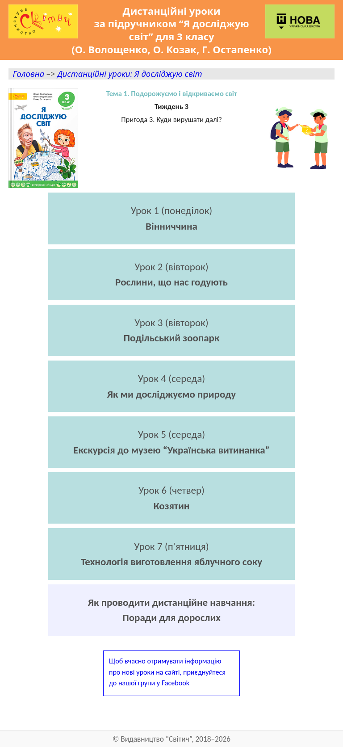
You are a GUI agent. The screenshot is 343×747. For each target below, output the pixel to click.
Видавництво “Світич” (156, 739)
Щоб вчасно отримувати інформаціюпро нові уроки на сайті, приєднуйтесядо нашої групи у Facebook (167, 672)
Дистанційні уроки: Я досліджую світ (129, 73)
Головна (28, 73)
